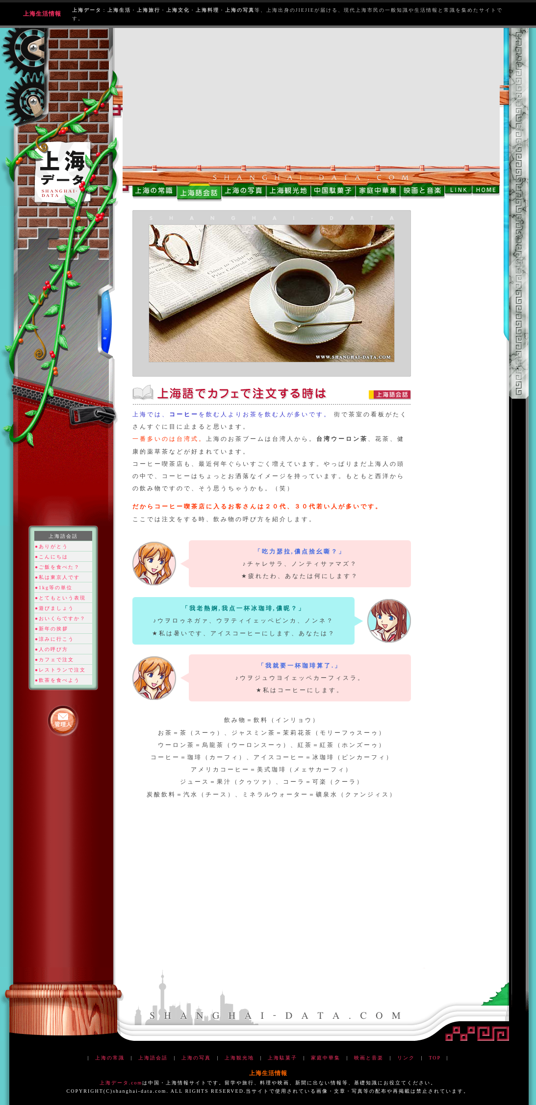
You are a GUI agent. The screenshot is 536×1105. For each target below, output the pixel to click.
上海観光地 (239, 1057)
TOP (434, 1057)
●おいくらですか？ (60, 618)
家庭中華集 (325, 1057)
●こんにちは (51, 556)
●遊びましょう (54, 608)
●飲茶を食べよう (57, 680)
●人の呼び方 (51, 649)
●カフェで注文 (54, 659)
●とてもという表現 (60, 598)
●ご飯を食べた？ (57, 567)
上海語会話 (153, 1057)
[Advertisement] (311, 96)
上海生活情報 (42, 13)
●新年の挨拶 (51, 628)
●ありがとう (51, 546)
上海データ (114, 1082)
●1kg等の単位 (54, 587)
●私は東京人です (57, 577)
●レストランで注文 (60, 670)
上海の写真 (196, 1057)
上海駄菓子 (282, 1057)
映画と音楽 (368, 1057)
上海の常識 (110, 1057)
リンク (406, 1057)
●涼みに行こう (54, 639)
